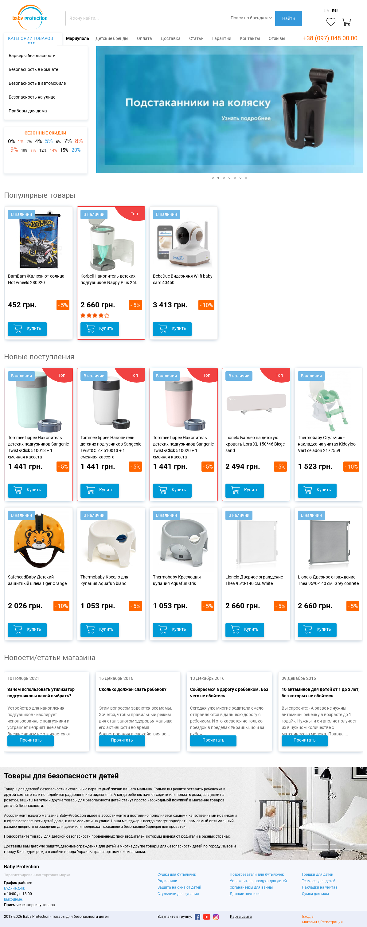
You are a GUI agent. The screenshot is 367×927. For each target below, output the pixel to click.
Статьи (196, 38)
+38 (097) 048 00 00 (330, 38)
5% (49, 141)
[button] (102, 110)
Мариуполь (77, 38)
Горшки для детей (317, 874)
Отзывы (277, 38)
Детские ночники (245, 894)
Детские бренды (112, 38)
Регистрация (331, 922)
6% (58, 142)
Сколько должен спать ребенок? (132, 689)
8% (79, 141)
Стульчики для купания (178, 894)
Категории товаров (30, 38)
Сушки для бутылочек (177, 874)
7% (68, 141)
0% (11, 141)
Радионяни (167, 881)
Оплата (144, 38)
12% (43, 150)
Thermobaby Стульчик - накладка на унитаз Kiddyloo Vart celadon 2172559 (327, 444)
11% (33, 151)
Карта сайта (241, 916)
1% (20, 141)
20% (76, 150)
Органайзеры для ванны (251, 887)
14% (53, 150)
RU (335, 10)
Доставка (171, 38)
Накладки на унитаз (319, 887)
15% (64, 150)
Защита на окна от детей (179, 887)
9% (14, 149)
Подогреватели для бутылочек (257, 874)
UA (326, 10)
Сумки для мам (315, 894)
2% (29, 141)
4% (38, 141)
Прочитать (30, 740)
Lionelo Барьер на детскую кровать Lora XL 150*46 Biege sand (255, 444)
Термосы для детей (318, 881)
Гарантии (221, 38)
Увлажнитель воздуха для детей (258, 881)
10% (24, 151)
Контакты (250, 38)
